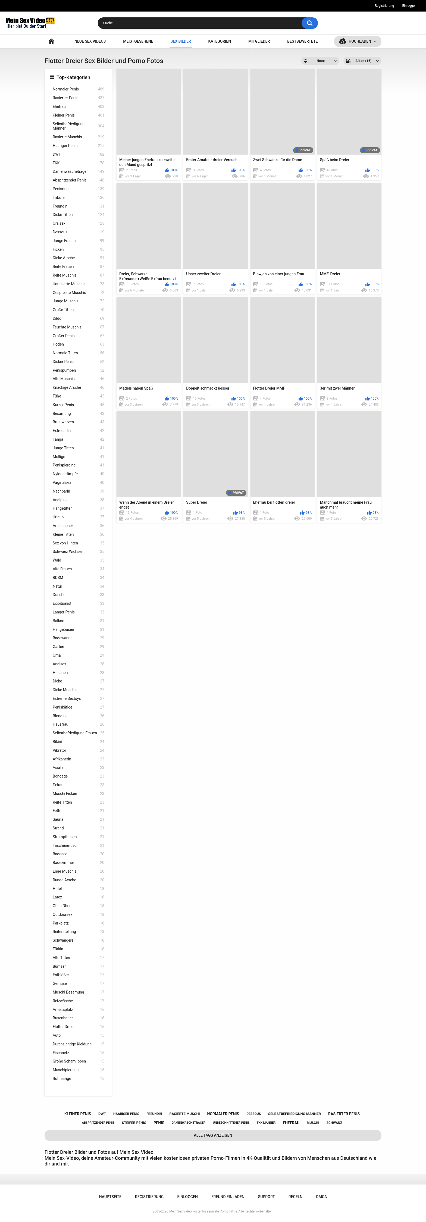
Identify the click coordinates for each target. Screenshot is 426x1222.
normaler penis (223, 1114)
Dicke (78, 681)
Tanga (78, 439)
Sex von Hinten (78, 543)
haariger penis (126, 1114)
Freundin (78, 206)
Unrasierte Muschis (78, 284)
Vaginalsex (78, 482)
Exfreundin (78, 430)
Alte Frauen (78, 569)
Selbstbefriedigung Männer (78, 126)
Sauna (78, 819)
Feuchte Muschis (78, 327)
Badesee (78, 854)
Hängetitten (78, 508)
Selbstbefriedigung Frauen (78, 733)
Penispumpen (78, 370)
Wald (78, 560)
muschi (313, 1123)
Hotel (78, 888)
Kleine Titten (78, 534)
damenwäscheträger (189, 1122)
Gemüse (78, 983)
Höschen (78, 672)
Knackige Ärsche (78, 387)
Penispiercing (78, 465)
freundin (154, 1114)
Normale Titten (78, 353)
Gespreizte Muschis (78, 292)
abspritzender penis (98, 1122)
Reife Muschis (78, 275)
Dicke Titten (78, 214)
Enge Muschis (78, 871)
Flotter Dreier (78, 1026)
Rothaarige (78, 1078)
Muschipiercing (78, 1070)
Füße (78, 396)
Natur (78, 586)
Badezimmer (78, 862)
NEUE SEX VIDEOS (90, 41)
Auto (78, 1035)
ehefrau (291, 1123)
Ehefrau (78, 106)
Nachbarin (78, 491)
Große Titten (78, 310)
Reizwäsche (78, 1001)
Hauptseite (51, 41)
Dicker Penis (78, 361)
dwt (102, 1114)
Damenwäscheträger (78, 171)
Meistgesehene (138, 41)
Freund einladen (228, 1197)
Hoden (78, 344)
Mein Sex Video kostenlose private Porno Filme (203, 1211)
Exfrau (78, 785)
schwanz (334, 1123)
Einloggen (409, 6)
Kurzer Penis (78, 405)
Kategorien (219, 41)
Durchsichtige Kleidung (78, 1044)
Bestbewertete (302, 41)
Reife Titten (78, 802)
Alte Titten (78, 957)
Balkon (78, 621)
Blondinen (78, 716)
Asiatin (78, 767)
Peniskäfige (78, 707)
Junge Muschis (78, 301)
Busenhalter (78, 1018)
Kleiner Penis (78, 115)
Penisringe (78, 189)
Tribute (78, 197)
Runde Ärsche (78, 880)
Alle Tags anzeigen (213, 1135)
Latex (78, 897)
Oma (78, 655)
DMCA (321, 1197)
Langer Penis (78, 612)
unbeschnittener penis (231, 1122)
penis (159, 1123)
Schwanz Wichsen (78, 551)
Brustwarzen (78, 422)
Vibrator (78, 750)
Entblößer (78, 975)
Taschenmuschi (78, 845)
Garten (78, 646)
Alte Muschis (78, 379)
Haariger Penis (78, 145)
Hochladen (360, 41)
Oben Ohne (78, 906)
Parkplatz (78, 923)
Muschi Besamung (78, 992)
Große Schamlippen (78, 1061)
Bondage (78, 776)
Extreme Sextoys (78, 698)
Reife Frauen (78, 266)
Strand (78, 828)
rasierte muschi (184, 1114)
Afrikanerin (78, 759)
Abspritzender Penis (78, 180)
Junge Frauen (78, 241)
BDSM (78, 577)
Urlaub (78, 517)
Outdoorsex (78, 914)
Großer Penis (78, 336)
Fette (78, 811)
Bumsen (78, 966)
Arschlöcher (78, 526)
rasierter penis (344, 1114)
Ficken (78, 249)
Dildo (78, 318)
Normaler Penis (78, 89)
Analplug (78, 500)
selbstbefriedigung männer (294, 1114)
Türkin (78, 949)
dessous (253, 1114)
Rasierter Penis (78, 98)
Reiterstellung (78, 931)
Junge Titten (78, 448)
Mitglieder (259, 41)
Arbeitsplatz (78, 1009)
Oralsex (78, 223)
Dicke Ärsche (78, 258)
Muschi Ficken (78, 793)
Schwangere (78, 940)
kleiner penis (77, 1114)
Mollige (78, 457)
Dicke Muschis (78, 690)
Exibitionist (78, 603)
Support (266, 1197)
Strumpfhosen (78, 837)
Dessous (78, 232)
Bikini (78, 742)
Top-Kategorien (73, 77)
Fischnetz (78, 1053)
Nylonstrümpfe (78, 474)
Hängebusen (78, 629)
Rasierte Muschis (78, 137)
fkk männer (266, 1122)
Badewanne (78, 638)
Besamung (78, 413)
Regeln (296, 1197)
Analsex (78, 664)
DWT (78, 154)
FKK (78, 163)
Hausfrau (78, 724)
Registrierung (384, 6)
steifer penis (134, 1123)
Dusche (78, 595)
